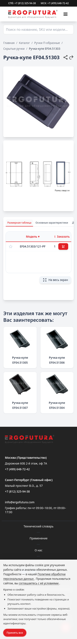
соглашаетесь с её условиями (39, 583)
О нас (39, 550)
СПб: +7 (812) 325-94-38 (22, 3)
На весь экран (55, 280)
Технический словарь (39, 526)
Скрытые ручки (14, 49)
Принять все (15, 632)
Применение (38, 538)
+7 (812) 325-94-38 (17, 491)
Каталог (24, 43)
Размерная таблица (19, 222)
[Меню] (65, 14)
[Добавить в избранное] (10, 246)
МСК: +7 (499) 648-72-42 (55, 3)
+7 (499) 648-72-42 (17, 469)
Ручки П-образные (47, 43)
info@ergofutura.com (19, 502)
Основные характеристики (52, 222)
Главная (9, 43)
